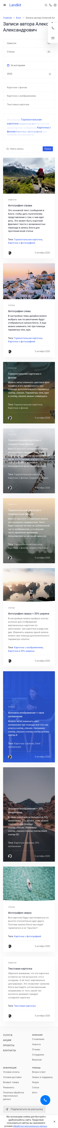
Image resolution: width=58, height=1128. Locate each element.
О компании (38, 1039)
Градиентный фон (27, 124)
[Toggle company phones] (50, 4)
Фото (34, 1092)
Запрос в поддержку (42, 1077)
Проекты (8, 1045)
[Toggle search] (46, 4)
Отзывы (36, 1049)
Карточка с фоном (18, 408)
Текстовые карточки (18, 104)
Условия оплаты (11, 1072)
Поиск (47, 148)
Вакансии (37, 1059)
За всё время (16, 65)
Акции (7, 1040)
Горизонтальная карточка (28, 239)
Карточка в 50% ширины (21, 651)
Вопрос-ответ (39, 1072)
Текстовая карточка (25, 135)
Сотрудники (38, 1054)
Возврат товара (11, 1082)
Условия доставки (12, 1077)
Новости (36, 1044)
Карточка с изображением (25, 128)
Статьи (35, 1087)
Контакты (9, 1050)
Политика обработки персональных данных (13, 1095)
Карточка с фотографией (29, 131)
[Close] (54, 1121)
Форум (35, 1082)
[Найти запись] (25, 149)
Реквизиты (8, 1087)
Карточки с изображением (21, 96)
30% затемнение (14, 120)
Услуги (7, 1035)
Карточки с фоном (17, 87)
